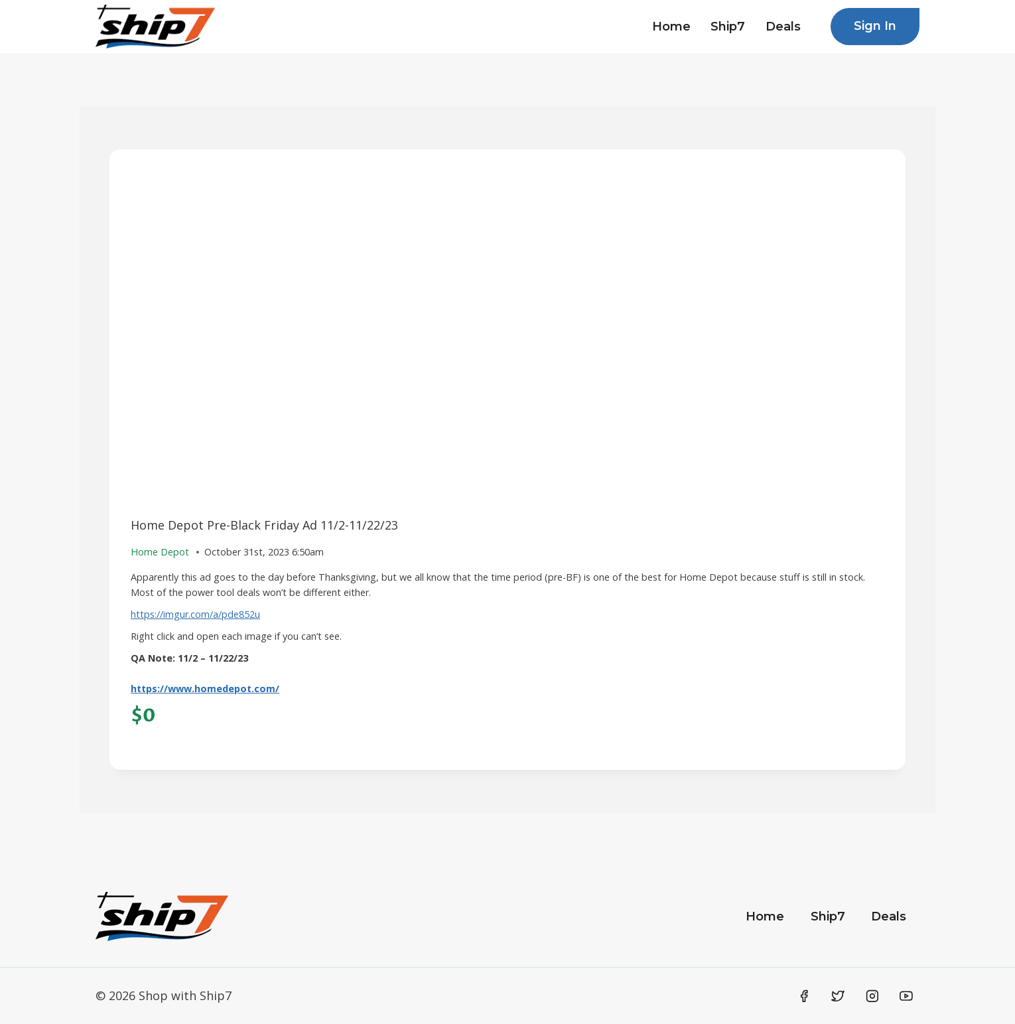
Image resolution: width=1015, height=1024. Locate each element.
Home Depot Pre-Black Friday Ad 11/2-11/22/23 (264, 525)
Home (671, 26)
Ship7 (727, 26)
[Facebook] (804, 996)
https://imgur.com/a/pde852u (195, 614)
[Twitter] (838, 996)
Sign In (875, 26)
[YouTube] (906, 996)
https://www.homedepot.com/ (205, 688)
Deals (783, 26)
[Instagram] (872, 996)
